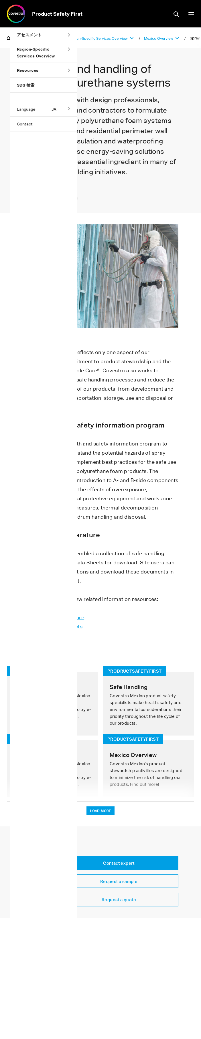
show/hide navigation (191, 14)
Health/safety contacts (55, 626)
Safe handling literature (55, 617)
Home (9, 37)
